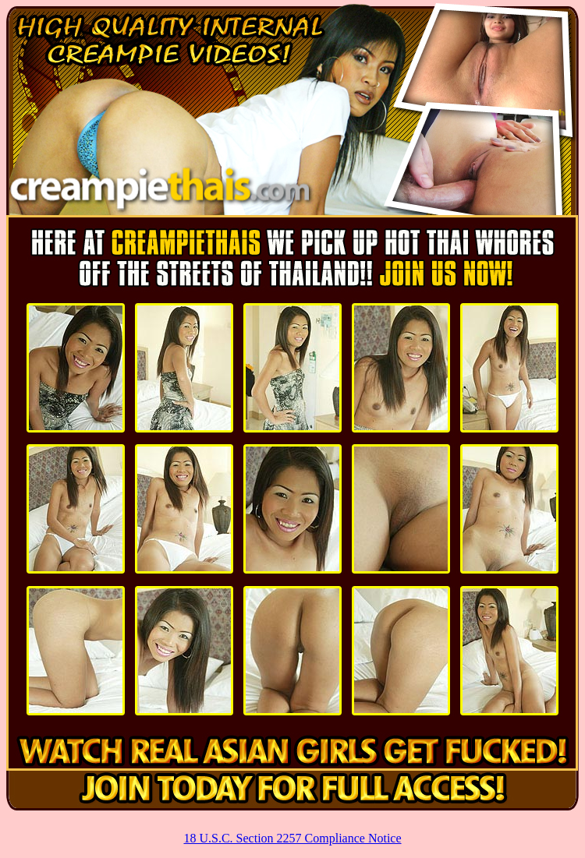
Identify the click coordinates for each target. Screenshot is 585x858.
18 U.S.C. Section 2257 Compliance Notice (292, 838)
